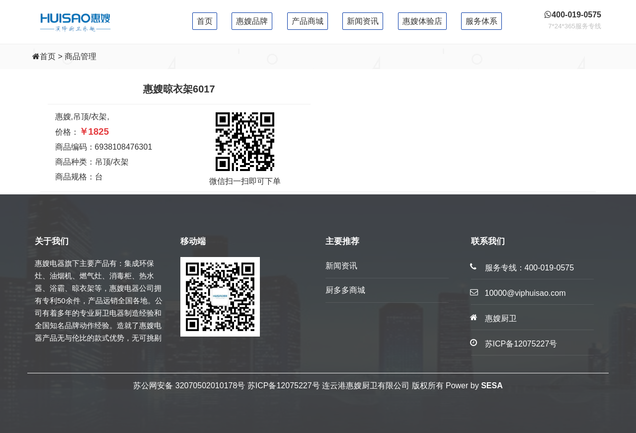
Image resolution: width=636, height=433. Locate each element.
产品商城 (307, 21)
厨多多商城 (345, 290)
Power (457, 385)
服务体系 (481, 21)
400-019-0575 (549, 267)
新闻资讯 (363, 21)
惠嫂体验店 (422, 21)
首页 (205, 21)
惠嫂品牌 (252, 21)
